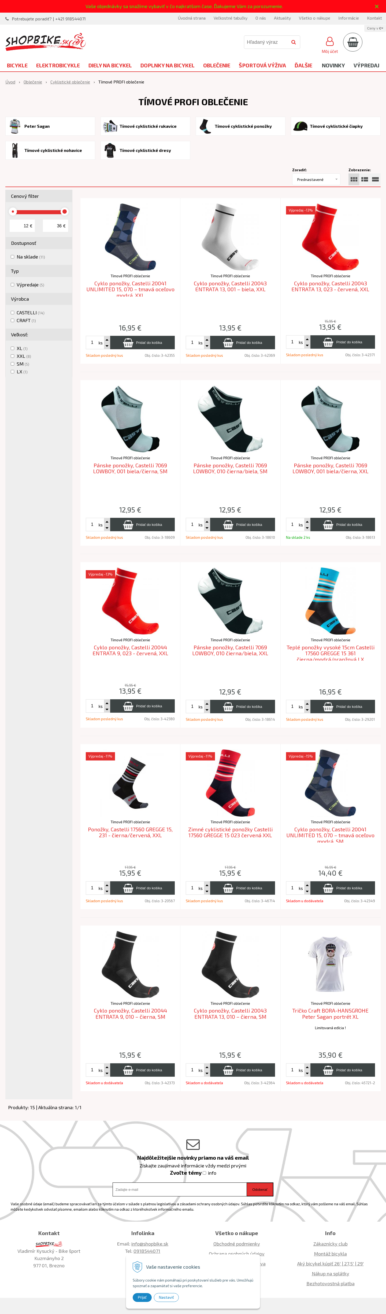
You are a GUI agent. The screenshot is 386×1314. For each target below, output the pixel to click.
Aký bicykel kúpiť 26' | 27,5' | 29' (330, 1263)
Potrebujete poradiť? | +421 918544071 (49, 18)
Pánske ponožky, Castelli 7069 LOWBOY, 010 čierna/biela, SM (230, 468)
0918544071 (146, 1251)
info (212, 1173)
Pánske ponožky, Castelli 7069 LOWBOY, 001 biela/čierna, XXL (330, 468)
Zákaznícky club (330, 1244)
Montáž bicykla (330, 1254)
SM (23, 364)
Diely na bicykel (110, 65)
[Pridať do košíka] (142, 342)
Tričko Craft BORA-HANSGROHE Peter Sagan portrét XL (330, 1013)
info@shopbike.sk (149, 1244)
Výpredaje (30, 284)
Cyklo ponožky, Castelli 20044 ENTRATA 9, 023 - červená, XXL (130, 650)
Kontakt (374, 17)
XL (22, 348)
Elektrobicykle (58, 65)
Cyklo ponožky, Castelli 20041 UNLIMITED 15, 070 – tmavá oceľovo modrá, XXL (130, 289)
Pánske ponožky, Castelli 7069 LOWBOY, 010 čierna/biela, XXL (230, 650)
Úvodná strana (192, 17)
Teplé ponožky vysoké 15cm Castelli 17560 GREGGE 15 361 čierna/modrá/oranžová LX (330, 653)
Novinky (333, 65)
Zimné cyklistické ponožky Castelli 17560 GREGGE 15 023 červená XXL (230, 832)
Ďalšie (303, 65)
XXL (24, 356)
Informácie (348, 17)
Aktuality (282, 17)
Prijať (142, 1297)
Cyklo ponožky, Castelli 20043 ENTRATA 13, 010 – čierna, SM (230, 1013)
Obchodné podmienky (236, 1244)
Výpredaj (366, 65)
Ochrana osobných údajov (237, 1254)
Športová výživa (262, 65)
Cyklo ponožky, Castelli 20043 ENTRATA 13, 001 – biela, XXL (230, 286)
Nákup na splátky (330, 1273)
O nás (260, 17)
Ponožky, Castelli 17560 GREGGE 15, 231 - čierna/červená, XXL (130, 832)
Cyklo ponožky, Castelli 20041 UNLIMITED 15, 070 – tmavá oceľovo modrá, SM (330, 835)
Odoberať (260, 1190)
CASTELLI (30, 312)
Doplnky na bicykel (167, 65)
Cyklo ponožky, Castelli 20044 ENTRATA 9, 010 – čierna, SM (130, 1013)
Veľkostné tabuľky (230, 17)
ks (100, 342)
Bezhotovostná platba (330, 1283)
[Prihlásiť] (330, 44)
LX (22, 371)
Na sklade (31, 257)
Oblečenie (216, 65)
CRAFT (26, 320)
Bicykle (17, 65)
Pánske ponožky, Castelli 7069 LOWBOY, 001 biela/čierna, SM (130, 468)
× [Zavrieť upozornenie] (376, 6)
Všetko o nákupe (314, 17)
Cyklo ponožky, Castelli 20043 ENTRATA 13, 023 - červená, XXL (330, 286)
